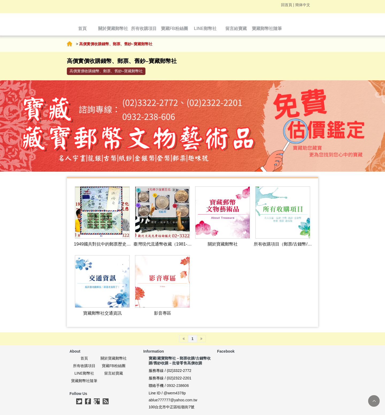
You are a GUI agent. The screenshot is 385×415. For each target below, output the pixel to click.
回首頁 (286, 5)
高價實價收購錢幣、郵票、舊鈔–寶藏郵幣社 (106, 71)
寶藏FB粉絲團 (113, 366)
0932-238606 (178, 385)
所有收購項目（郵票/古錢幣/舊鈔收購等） (283, 244)
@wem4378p (175, 393)
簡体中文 (302, 5)
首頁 (69, 44)
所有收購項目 (84, 366)
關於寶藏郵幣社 (223, 244)
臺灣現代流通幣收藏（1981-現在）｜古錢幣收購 (162, 244)
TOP (374, 401)
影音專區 (162, 313)
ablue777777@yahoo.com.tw (173, 400)
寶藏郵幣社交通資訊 (102, 313)
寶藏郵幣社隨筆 (84, 381)
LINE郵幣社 (84, 373)
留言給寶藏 (113, 373)
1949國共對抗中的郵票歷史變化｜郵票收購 (102, 244)
